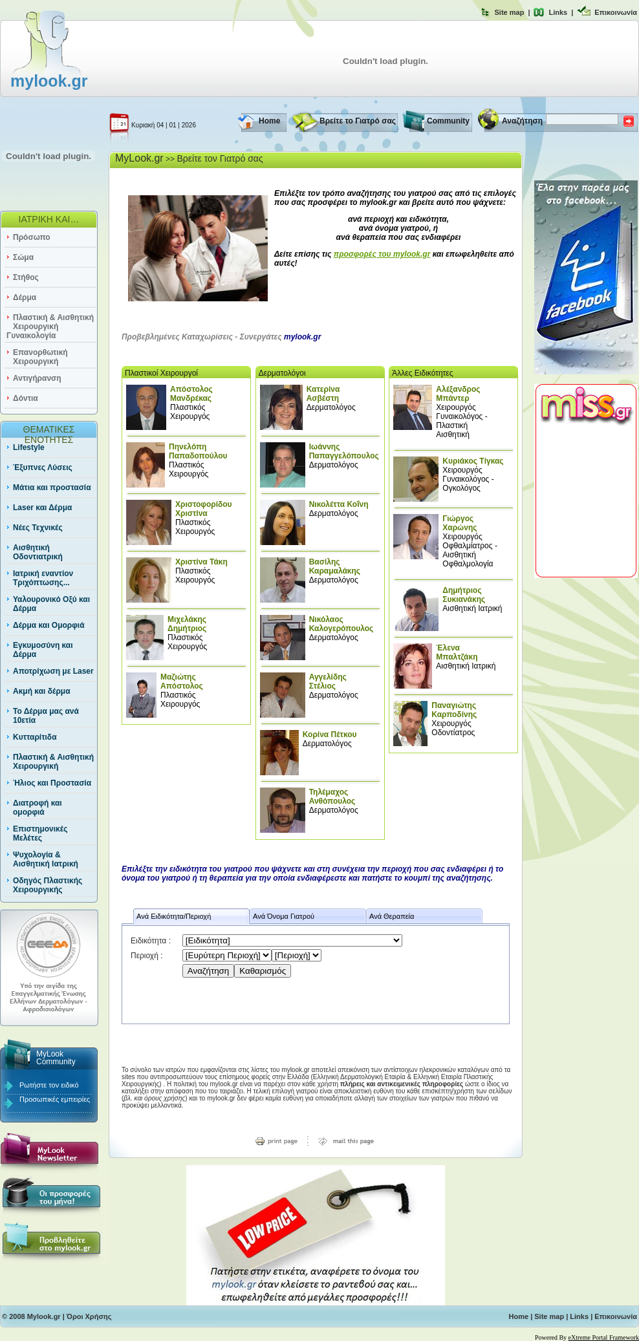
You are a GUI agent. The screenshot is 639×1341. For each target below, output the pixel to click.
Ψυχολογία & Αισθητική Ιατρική (45, 859)
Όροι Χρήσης (89, 1316)
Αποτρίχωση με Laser (53, 671)
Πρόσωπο (31, 237)
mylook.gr (48, 81)
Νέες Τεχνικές (38, 527)
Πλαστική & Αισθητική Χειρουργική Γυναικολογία (50, 326)
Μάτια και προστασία (52, 487)
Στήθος (26, 277)
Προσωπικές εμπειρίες (54, 1099)
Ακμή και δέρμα (41, 691)
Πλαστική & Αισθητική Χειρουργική (53, 762)
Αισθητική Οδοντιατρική (38, 552)
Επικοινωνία (615, 12)
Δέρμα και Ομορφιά (49, 625)
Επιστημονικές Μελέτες (40, 833)
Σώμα (23, 257)
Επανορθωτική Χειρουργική (40, 357)
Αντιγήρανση (37, 378)
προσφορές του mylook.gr (382, 254)
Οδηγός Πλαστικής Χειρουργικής (47, 885)
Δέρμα (24, 297)
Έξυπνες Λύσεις (42, 467)
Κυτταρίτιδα (35, 737)
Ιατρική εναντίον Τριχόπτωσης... (43, 578)
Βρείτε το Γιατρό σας (358, 120)
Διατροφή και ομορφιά (37, 808)
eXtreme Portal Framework (604, 1337)
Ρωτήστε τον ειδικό (49, 1085)
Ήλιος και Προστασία (52, 783)
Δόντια (25, 398)
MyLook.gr (139, 158)
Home (269, 120)
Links (557, 12)
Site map (510, 12)
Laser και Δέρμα (42, 507)
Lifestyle (29, 447)
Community (448, 120)
